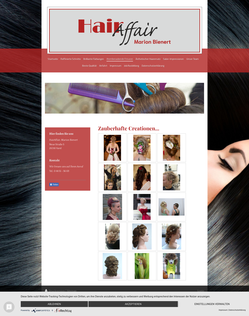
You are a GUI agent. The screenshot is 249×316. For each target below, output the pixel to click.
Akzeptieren (133, 304)
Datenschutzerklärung (237, 310)
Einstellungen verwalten (211, 304)
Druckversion (55, 290)
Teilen (54, 184)
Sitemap (71, 290)
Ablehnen (54, 304)
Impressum (223, 310)
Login (200, 290)
